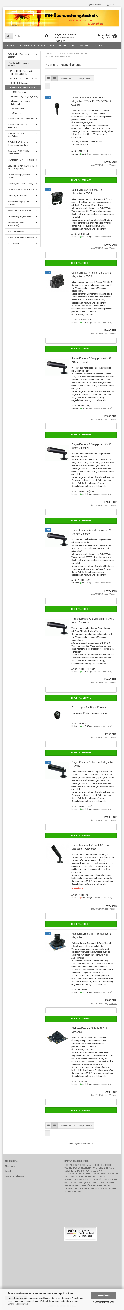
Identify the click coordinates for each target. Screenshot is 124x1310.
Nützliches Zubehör (16, 231)
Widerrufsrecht (67, 46)
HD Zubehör (15, 113)
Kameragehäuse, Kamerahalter (21, 190)
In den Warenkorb (81, 180)
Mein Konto (10, 1166)
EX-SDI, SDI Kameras (19, 83)
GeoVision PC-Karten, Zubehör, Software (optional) (21, 167)
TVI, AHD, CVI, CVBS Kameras (23, 78)
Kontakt (8, 1171)
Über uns (9, 46)
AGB (52, 46)
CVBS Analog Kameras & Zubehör (18, 55)
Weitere (99, 46)
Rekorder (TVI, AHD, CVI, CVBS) (24, 96)
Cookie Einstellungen (14, 1176)
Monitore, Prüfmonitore (17, 196)
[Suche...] (9, 36)
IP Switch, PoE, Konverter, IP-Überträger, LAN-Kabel (18, 143)
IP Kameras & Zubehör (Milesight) (17, 126)
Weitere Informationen (103, 1302)
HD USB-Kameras (18, 92)
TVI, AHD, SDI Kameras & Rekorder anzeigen (21, 72)
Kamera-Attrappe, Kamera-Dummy (19, 176)
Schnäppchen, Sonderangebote (21, 237)
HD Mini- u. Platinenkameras (22, 87)
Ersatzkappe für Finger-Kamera (88, 707)
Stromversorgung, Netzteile (19, 217)
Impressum (85, 46)
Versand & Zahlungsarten (32, 46)
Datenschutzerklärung (18, 1304)
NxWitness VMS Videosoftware (21, 160)
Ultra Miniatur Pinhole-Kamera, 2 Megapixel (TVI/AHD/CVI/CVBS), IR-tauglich (91, 101)
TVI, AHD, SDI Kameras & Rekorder (18, 64)
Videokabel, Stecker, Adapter (19, 210)
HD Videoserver (17, 109)
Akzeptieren (103, 1295)
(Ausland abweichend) (102, 154)
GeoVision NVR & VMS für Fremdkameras (18, 152)
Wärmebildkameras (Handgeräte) (16, 224)
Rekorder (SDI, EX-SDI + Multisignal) (20, 102)
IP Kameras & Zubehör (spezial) (21, 119)
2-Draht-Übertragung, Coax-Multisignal (19, 203)
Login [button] (110, 5)
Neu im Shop (13, 243)
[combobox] (67, 78)
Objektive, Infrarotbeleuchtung (20, 183)
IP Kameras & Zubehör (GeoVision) (17, 134)
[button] (95, 4)
